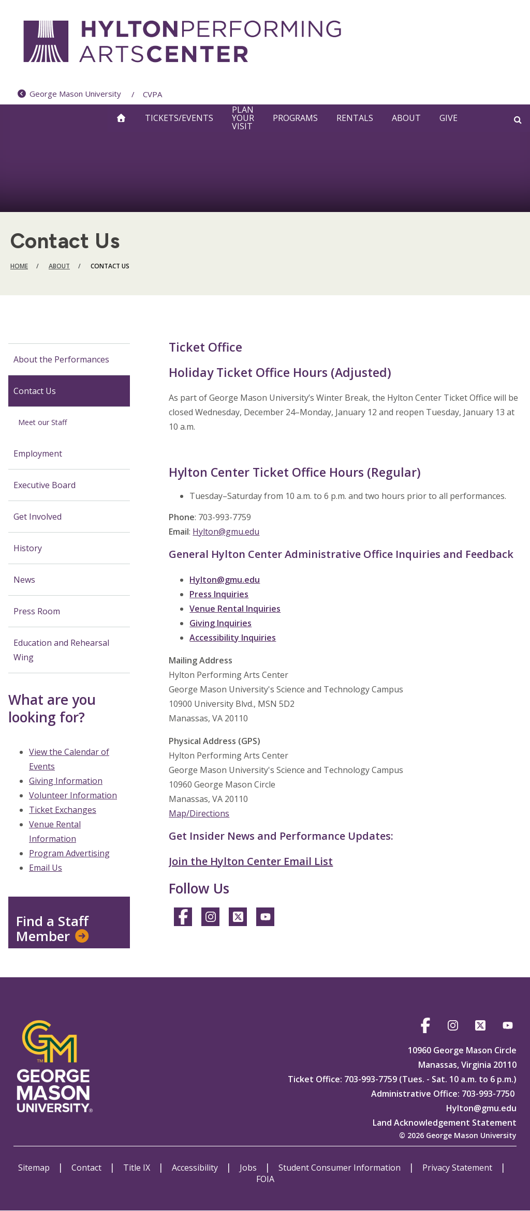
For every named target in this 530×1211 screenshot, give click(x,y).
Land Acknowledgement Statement (445, 1122)
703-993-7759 (369, 1079)
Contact (87, 1167)
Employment (37, 453)
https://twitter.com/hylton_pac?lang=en (238, 919)
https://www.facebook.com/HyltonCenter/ (183, 919)
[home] (121, 118)
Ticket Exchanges (62, 809)
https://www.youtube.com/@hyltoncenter (265, 919)
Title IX (137, 1167)
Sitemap (35, 1167)
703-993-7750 (488, 1093)
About (406, 118)
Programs (295, 118)
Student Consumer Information (340, 1167)
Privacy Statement (458, 1167)
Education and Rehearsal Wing (61, 650)
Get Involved (37, 516)
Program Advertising (69, 853)
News (24, 579)
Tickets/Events (179, 118)
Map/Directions (199, 813)
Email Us (45, 867)
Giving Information (65, 780)
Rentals (354, 118)
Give (448, 118)
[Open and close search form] (518, 119)
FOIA (265, 1179)
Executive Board (44, 485)
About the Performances (61, 359)
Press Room (36, 611)
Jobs (249, 1167)
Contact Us (34, 391)
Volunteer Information (73, 795)
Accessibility (196, 1167)
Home (19, 266)
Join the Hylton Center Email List (251, 861)
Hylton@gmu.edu (226, 531)
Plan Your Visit (243, 118)
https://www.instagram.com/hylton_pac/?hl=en (210, 919)
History (27, 548)
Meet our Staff (42, 422)
